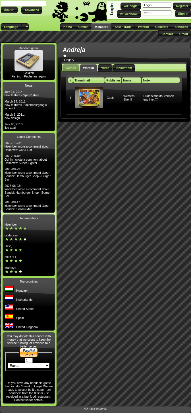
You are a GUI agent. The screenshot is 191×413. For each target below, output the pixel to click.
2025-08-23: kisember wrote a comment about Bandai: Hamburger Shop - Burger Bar (28, 174)
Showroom (124, 67)
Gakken (29, 73)
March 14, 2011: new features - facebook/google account (26, 105)
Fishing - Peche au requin (28, 76)
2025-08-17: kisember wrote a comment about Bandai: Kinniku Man (27, 206)
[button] (9, 10)
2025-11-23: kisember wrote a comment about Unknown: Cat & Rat (27, 146)
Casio (110, 97)
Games (71, 67)
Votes (105, 67)
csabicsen (11, 235)
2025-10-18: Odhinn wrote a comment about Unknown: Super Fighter (26, 159)
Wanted (88, 67)
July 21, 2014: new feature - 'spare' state (22, 93)
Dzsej (8, 246)
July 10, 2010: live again (14, 125)
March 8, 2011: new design (15, 116)
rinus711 (10, 257)
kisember (11, 224)
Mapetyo (10, 267)
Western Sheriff (128, 97)
